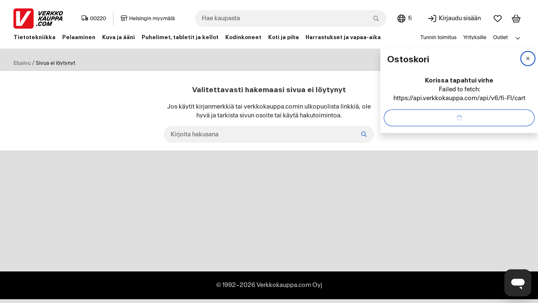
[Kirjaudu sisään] (454, 18)
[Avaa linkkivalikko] (518, 38)
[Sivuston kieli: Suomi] (404, 18)
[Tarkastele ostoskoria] (516, 18)
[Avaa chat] (517, 282)
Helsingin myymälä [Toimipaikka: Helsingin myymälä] (148, 18)
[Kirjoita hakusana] (269, 134)
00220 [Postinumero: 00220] (94, 18)
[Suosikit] (497, 18)
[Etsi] (364, 134)
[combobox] (290, 18)
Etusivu (22, 63)
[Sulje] (528, 58)
